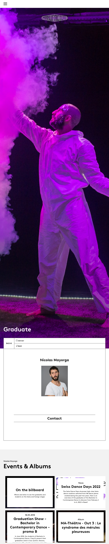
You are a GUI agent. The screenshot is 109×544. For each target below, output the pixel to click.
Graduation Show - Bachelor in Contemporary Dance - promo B (30, 525)
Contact (54, 418)
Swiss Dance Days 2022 (80, 487)
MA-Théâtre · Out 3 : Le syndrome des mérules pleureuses (81, 527)
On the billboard (30, 490)
